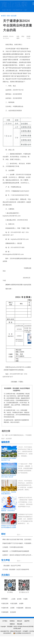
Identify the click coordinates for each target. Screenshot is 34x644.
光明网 (12, 608)
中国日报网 (13, 603)
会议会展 (13, 15)
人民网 (13, 599)
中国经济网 (4, 603)
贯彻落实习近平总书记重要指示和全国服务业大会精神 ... (8, 527)
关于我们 (4, 621)
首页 (4, 15)
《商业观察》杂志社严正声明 (11, 565)
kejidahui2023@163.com (12, 216)
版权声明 (26, 621)
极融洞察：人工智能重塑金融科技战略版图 (15, 551)
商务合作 (19, 621)
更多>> (19, 534)
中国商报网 (4, 612)
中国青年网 (4, 608)
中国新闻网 (19, 608)
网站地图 (19, 624)
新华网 (19, 599)
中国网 (25, 599)
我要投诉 (12, 624)
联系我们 (12, 621)
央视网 (21, 603)
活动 (8, 15)
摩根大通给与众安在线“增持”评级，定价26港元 (16, 539)
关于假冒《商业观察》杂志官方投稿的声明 (15, 569)
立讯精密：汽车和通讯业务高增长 (12, 547)
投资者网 (13, 612)
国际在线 (28, 608)
